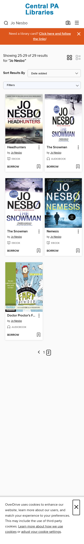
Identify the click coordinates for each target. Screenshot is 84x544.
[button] (69, 59)
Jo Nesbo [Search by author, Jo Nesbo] (16, 152)
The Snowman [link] (57, 147)
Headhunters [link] (16, 147)
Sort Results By (14, 73)
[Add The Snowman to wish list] (77, 167)
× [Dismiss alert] (79, 34)
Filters (11, 85)
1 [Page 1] (44, 352)
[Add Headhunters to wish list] (38, 167)
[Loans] (68, 24)
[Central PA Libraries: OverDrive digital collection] (42, 9)
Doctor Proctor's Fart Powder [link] (22, 316)
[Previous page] (39, 352)
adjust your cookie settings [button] (41, 532)
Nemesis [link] (53, 231)
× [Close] (76, 507)
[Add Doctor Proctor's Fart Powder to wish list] (38, 335)
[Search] (6, 23)
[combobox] (33, 23)
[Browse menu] (77, 23)
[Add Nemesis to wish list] (77, 251)
